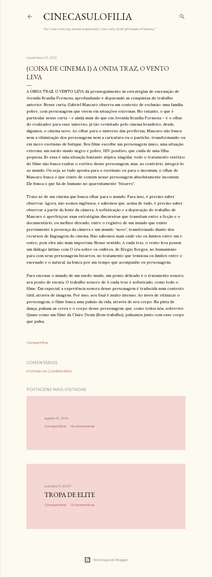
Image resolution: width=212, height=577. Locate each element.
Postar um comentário (49, 371)
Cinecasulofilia (87, 16)
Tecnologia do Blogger (106, 560)
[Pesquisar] (182, 15)
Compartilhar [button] (37, 342)
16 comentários (82, 426)
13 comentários (82, 505)
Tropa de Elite (69, 494)
